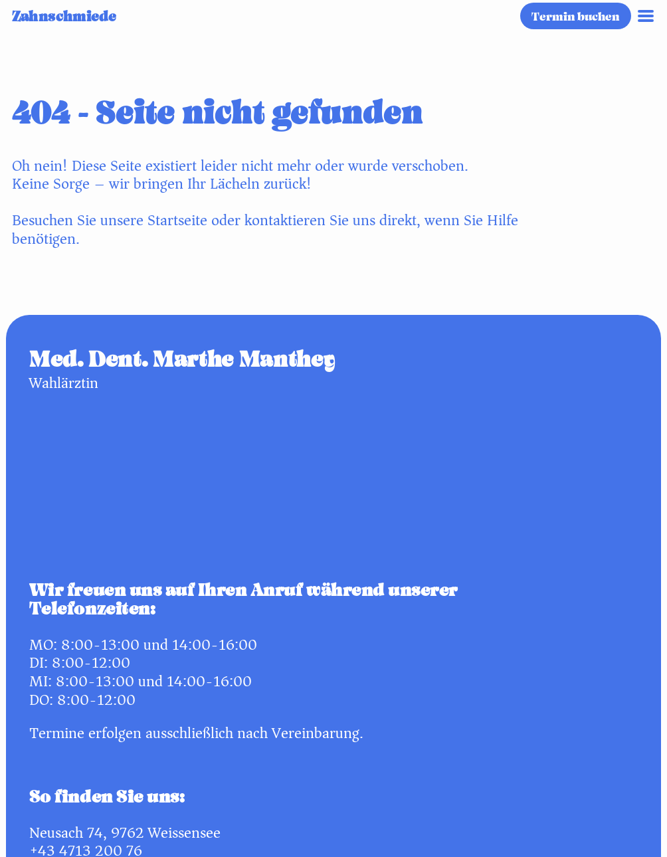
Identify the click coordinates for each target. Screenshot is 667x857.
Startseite (177, 220)
